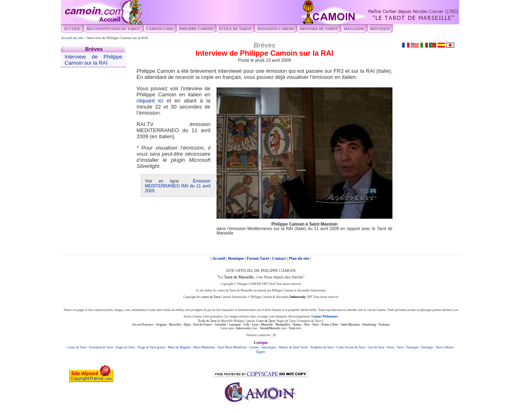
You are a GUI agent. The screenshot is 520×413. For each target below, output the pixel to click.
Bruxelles (175, 324)
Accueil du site (72, 38)
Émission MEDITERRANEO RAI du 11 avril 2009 (177, 185)
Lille (246, 324)
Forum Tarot (259, 258)
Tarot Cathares (445, 347)
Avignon (161, 324)
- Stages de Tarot (125, 347)
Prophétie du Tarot (322, 347)
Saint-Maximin (350, 324)
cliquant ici (149, 101)
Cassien (254, 347)
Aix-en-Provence (142, 324)
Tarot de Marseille (239, 277)
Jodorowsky (243, 328)
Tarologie (427, 347)
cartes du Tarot (211, 297)
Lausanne (234, 324)
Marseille (267, 324)
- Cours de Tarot (76, 347)
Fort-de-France (202, 324)
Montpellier (282, 324)
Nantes (297, 324)
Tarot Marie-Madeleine (231, 347)
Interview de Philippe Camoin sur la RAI (93, 60)
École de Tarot (207, 321)
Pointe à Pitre (329, 324)
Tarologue (412, 347)
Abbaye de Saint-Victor (293, 347)
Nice (307, 324)
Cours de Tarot (265, 321)
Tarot (292, 328)
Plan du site (299, 258)
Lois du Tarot (376, 347)
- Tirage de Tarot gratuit (150, 347)
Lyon (255, 324)
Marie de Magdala (179, 347)
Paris (315, 324)
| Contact (278, 258)
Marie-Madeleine (204, 347)
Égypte (260, 352)
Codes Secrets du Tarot (350, 347)
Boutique (380, 29)
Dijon (187, 324)
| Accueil (218, 258)
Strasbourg (369, 324)
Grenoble (220, 324)
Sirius (390, 347)
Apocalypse (268, 347)
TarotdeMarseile (270, 328)
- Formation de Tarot (100, 347)
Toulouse (384, 324)
